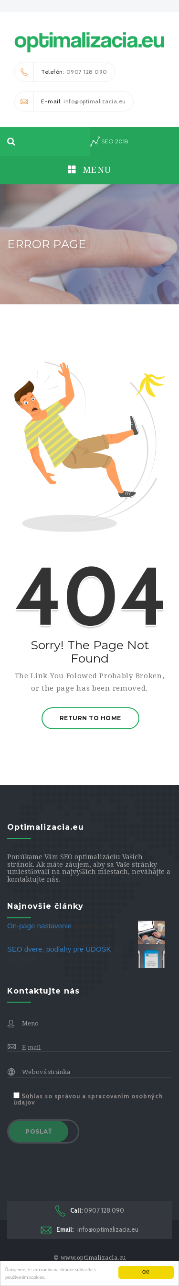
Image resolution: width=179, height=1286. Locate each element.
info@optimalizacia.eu (89, 1230)
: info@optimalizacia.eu (70, 101)
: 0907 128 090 (61, 71)
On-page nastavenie (40, 926)
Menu (90, 170)
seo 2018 (109, 141)
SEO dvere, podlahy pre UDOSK (60, 949)
